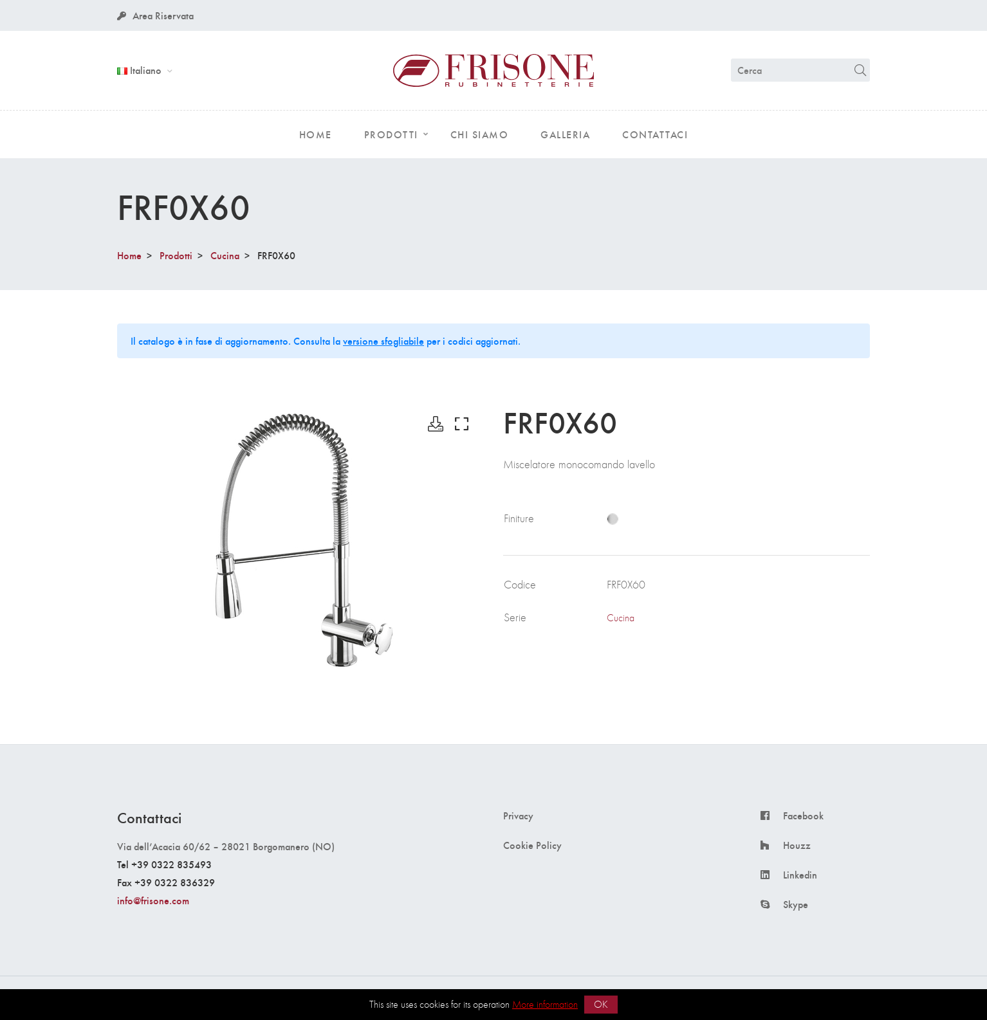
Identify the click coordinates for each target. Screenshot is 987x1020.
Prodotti (176, 255)
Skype (795, 904)
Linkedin (800, 874)
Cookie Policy (532, 845)
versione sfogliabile (383, 340)
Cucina (224, 255)
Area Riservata (155, 15)
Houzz (797, 845)
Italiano (140, 70)
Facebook (803, 815)
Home (129, 255)
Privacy (518, 815)
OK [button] (601, 1004)
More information (545, 1004)
